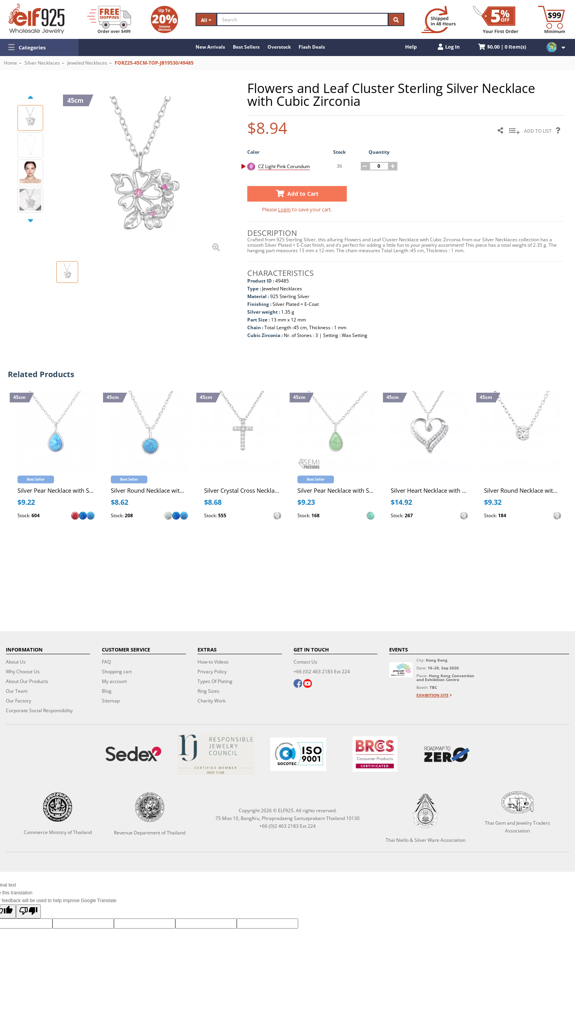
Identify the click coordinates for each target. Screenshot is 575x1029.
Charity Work (211, 700)
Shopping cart (117, 671)
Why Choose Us (23, 671)
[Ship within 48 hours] (438, 19)
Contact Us (305, 661)
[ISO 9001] (298, 754)
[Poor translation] (28, 911)
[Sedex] (133, 754)
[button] (39, 47)
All (206, 20)
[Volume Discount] (164, 19)
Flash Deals (312, 47)
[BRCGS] (375, 754)
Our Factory (18, 700)
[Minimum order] (551, 19)
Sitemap (111, 700)
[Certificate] (216, 754)
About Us (16, 661)
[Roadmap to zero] (446, 754)
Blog (107, 691)
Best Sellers (246, 47)
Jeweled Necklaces (87, 63)
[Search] (302, 19)
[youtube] (307, 684)
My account (114, 681)
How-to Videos (213, 661)
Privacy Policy (212, 671)
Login (284, 209)
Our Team (17, 691)
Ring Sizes (208, 691)
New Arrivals (210, 47)
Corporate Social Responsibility (39, 710)
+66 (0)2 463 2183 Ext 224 (322, 671)
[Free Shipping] (109, 19)
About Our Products (27, 681)
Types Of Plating (214, 681)
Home (10, 63)
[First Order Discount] (495, 19)
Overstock (279, 47)
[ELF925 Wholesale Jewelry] (36, 18)
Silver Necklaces (42, 63)
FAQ (106, 661)
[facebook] (298, 684)
